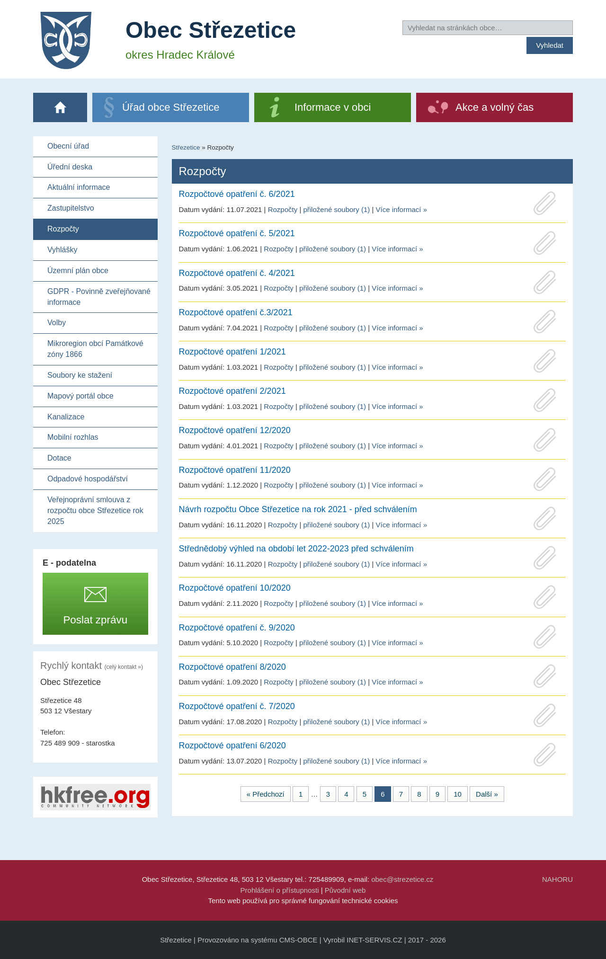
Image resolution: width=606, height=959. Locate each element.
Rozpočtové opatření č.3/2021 (236, 312)
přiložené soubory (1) (336, 209)
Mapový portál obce (80, 396)
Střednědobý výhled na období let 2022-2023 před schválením (296, 548)
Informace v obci (332, 107)
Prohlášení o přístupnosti (280, 890)
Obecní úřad (68, 146)
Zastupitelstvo (70, 208)
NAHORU (557, 879)
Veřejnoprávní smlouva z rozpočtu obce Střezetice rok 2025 (95, 510)
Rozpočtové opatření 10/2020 (235, 588)
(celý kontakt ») (124, 667)
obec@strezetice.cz (402, 879)
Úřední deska (69, 167)
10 (458, 794)
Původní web (345, 890)
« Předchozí (266, 794)
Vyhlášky (62, 250)
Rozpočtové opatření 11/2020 (235, 470)
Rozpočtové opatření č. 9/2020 (237, 627)
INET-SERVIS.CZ (374, 940)
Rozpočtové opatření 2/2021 (232, 391)
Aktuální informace (78, 187)
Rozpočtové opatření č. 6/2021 (237, 194)
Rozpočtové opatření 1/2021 (232, 351)
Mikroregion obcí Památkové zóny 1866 (95, 348)
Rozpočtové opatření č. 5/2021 (237, 233)
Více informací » (401, 209)
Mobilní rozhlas (72, 437)
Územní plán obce (77, 270)
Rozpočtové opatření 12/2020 (235, 430)
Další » (487, 794)
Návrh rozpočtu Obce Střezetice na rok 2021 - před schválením (298, 509)
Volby (56, 323)
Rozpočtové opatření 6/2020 (232, 745)
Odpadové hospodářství (87, 479)
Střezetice (186, 147)
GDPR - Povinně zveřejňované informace (99, 296)
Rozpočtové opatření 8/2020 (232, 667)
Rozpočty (63, 229)
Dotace (59, 458)
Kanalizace (65, 417)
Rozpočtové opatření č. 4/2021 (237, 273)
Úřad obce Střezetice (170, 107)
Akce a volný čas (494, 107)
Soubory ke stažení (79, 375)
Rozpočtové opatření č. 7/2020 (237, 706)
